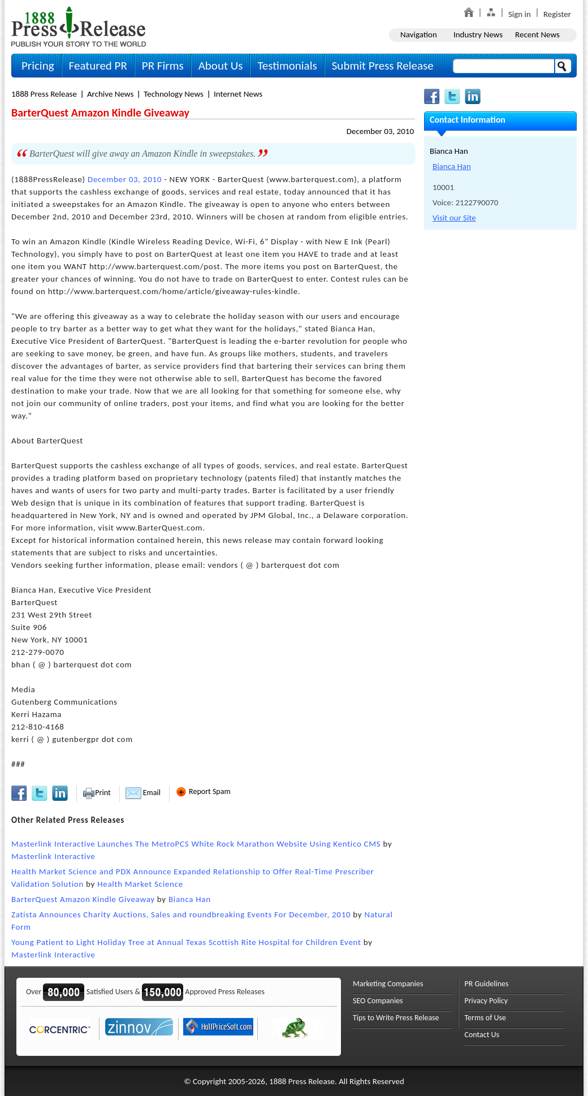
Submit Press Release (383, 65)
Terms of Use (486, 1017)
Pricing (37, 65)
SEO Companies (378, 1001)
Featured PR (98, 65)
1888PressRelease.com (78, 26)
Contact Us (482, 1034)
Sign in (519, 14)
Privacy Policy (486, 1001)
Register (557, 14)
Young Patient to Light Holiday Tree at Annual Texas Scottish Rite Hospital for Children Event (186, 942)
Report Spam (203, 791)
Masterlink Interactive (53, 856)
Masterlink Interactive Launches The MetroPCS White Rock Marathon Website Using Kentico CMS (196, 844)
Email (143, 792)
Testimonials (287, 65)
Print (96, 792)
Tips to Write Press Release (396, 1017)
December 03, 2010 (380, 131)
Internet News (238, 94)
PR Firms (163, 65)
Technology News (174, 94)
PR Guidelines (487, 984)
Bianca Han (189, 899)
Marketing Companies (388, 984)
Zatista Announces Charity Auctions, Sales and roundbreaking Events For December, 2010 (181, 914)
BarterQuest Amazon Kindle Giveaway (83, 899)
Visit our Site (454, 218)
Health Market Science (140, 884)
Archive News (110, 94)
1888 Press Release (44, 94)
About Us (220, 65)
